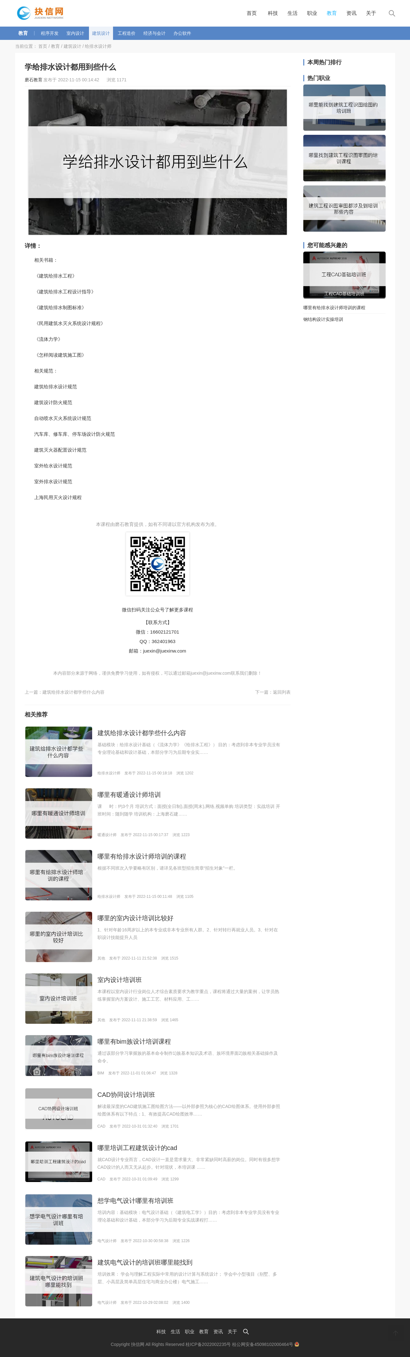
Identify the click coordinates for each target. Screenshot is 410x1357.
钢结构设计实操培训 (323, 319)
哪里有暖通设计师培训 (129, 794)
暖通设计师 (107, 835)
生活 (292, 13)
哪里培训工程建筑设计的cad (137, 1147)
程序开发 (50, 33)
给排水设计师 (98, 46)
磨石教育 (33, 79)
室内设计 (75, 33)
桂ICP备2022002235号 (208, 1344)
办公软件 (182, 33)
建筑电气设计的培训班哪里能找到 (145, 1262)
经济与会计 (154, 33)
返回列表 (282, 692)
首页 (252, 13)
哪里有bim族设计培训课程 (134, 1041)
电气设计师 (107, 1241)
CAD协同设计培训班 (126, 1094)
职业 (312, 13)
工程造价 (127, 33)
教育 (332, 13)
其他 (101, 958)
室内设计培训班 (120, 979)
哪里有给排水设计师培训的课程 (142, 856)
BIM (101, 1073)
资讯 (351, 13)
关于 (371, 13)
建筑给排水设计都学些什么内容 (73, 692)
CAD (101, 1126)
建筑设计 (101, 33)
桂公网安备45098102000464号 (265, 1344)
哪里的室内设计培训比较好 (135, 918)
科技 (273, 13)
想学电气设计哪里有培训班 (135, 1200)
